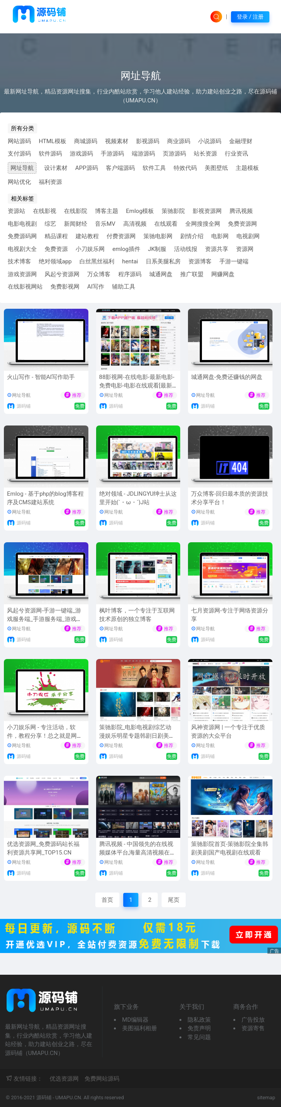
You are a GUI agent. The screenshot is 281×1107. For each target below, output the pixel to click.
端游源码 (143, 153)
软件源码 (50, 153)
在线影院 (75, 211)
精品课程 (56, 236)
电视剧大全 (22, 249)
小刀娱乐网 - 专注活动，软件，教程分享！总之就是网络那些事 (45, 736)
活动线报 (185, 249)
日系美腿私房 (163, 261)
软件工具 (154, 167)
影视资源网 (207, 211)
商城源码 (85, 141)
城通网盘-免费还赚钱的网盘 (226, 377)
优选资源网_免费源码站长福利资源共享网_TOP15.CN (43, 848)
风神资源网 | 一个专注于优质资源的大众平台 (228, 732)
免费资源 (56, 249)
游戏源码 (81, 153)
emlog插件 (126, 249)
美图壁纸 (216, 167)
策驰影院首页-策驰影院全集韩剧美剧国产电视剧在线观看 (229, 848)
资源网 (244, 249)
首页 (107, 899)
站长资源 (205, 153)
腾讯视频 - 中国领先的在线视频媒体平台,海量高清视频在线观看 (137, 853)
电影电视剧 (22, 223)
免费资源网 (242, 223)
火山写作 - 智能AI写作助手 (41, 377)
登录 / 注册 (250, 17)
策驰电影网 (157, 236)
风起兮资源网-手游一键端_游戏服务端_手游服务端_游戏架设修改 (44, 619)
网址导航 (22, 167)
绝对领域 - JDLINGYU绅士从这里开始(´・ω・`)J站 (138, 498)
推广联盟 (191, 274)
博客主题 (106, 211)
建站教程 (87, 236)
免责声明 (199, 1028)
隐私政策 (199, 1019)
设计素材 (55, 167)
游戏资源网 (22, 274)
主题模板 (247, 167)
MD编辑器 (135, 1019)
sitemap (266, 1097)
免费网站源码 (101, 1078)
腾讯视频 (241, 211)
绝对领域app (55, 261)
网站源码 (19, 141)
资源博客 (200, 261)
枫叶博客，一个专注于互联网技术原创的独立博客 (137, 615)
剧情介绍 (191, 236)
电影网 (220, 236)
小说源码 (209, 141)
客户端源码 (120, 167)
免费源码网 (22, 236)
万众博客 (98, 274)
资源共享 (216, 249)
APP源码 (86, 167)
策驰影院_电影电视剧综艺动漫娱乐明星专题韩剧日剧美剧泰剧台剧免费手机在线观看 (137, 736)
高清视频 (135, 223)
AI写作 (95, 286)
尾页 (173, 899)
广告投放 (253, 1019)
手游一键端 (233, 261)
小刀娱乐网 (90, 249)
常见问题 (199, 1037)
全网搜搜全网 (202, 223)
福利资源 (50, 181)
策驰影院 (173, 211)
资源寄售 (253, 1028)
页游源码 (174, 153)
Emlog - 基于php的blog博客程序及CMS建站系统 (45, 498)
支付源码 (19, 153)
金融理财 (240, 141)
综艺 (50, 223)
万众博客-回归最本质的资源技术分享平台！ (229, 498)
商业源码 (178, 141)
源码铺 (24, 406)
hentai (130, 261)
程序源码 (129, 274)
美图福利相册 (139, 1028)
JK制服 (157, 249)
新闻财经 (75, 223)
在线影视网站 (25, 286)
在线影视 (44, 211)
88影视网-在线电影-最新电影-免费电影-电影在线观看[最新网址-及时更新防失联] (136, 386)
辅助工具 (123, 286)
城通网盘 (160, 274)
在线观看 (166, 223)
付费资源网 (121, 236)
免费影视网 (64, 286)
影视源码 (147, 141)
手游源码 (112, 153)
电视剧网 (248, 236)
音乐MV (105, 223)
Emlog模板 (140, 211)
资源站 (16, 211)
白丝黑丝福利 (96, 261)
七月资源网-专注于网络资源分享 (229, 615)
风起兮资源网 (62, 274)
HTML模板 (52, 141)
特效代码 (185, 167)
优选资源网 (64, 1078)
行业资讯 (236, 153)
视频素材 (116, 141)
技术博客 (19, 261)
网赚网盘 (222, 274)
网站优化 (19, 181)
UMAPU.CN (68, 1097)
